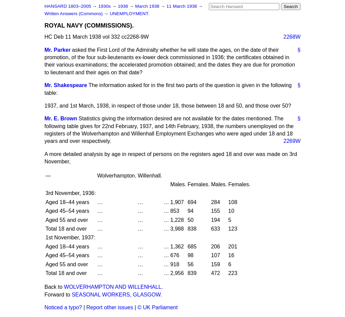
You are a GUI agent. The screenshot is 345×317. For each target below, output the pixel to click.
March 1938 (148, 6)
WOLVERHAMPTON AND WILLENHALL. (113, 287)
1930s (105, 6)
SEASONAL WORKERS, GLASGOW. (117, 295)
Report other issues (109, 307)
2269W (292, 141)
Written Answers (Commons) (74, 13)
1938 (123, 6)
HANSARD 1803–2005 (67, 6)
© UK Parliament (157, 307)
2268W (292, 37)
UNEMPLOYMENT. (129, 13)
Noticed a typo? (63, 307)
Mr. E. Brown (60, 118)
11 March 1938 (182, 6)
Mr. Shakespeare (65, 85)
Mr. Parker (57, 50)
